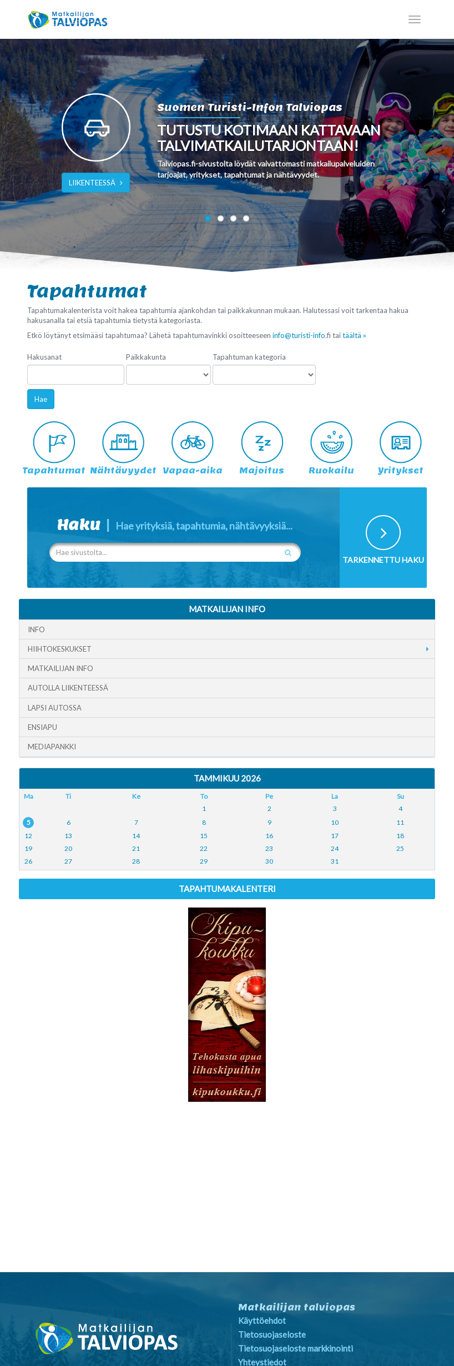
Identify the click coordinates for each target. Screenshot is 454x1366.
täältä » (354, 335)
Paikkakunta (146, 356)
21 (136, 848)
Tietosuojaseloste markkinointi (295, 1348)
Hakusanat (44, 356)
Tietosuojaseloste (272, 1334)
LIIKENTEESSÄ (96, 182)
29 (204, 861)
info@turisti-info (299, 335)
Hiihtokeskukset (60, 649)
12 (28, 835)
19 (28, 848)
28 (136, 861)
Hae (40, 399)
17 (335, 835)
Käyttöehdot (262, 1320)
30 (269, 861)
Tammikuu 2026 (227, 778)
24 (335, 848)
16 (269, 835)
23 (269, 848)
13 (68, 835)
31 (335, 861)
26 (28, 861)
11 (400, 822)
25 (400, 848)
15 (204, 835)
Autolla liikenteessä (68, 688)
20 (68, 848)
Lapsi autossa (55, 708)
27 (68, 861)
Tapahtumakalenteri (227, 889)
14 (136, 835)
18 (400, 835)
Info (36, 629)
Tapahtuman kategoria (249, 356)
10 (335, 822)
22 (204, 848)
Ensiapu (42, 727)
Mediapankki (52, 746)
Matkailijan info (60, 668)
